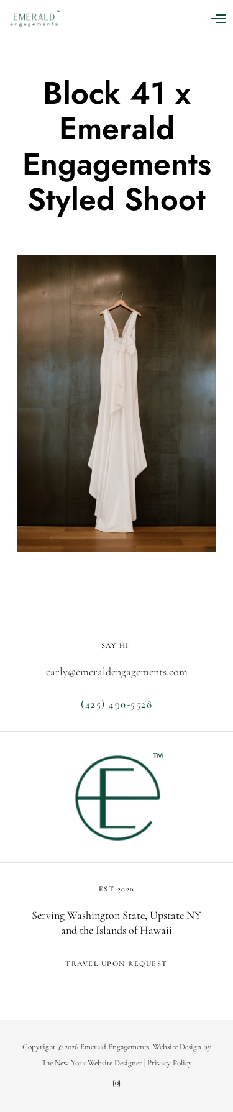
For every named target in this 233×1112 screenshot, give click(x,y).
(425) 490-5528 (116, 704)
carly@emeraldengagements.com (117, 671)
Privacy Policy (169, 1063)
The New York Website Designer (92, 1063)
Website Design (177, 1047)
